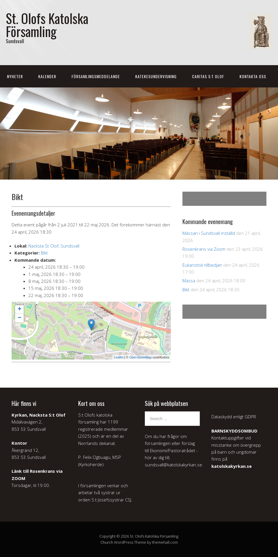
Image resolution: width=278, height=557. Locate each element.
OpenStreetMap (140, 357)
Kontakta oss (252, 76)
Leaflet (118, 357)
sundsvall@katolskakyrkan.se (173, 465)
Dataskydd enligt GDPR (233, 416)
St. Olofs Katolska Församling (47, 24)
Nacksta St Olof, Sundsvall (53, 246)
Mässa (188, 280)
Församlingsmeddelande (96, 76)
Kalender (47, 76)
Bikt (44, 253)
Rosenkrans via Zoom (203, 249)
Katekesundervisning (156, 76)
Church (106, 542)
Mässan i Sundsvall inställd (208, 233)
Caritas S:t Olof (208, 76)
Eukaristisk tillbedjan (202, 265)
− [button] (19, 318)
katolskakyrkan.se (231, 466)
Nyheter (15, 76)
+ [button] (19, 309)
